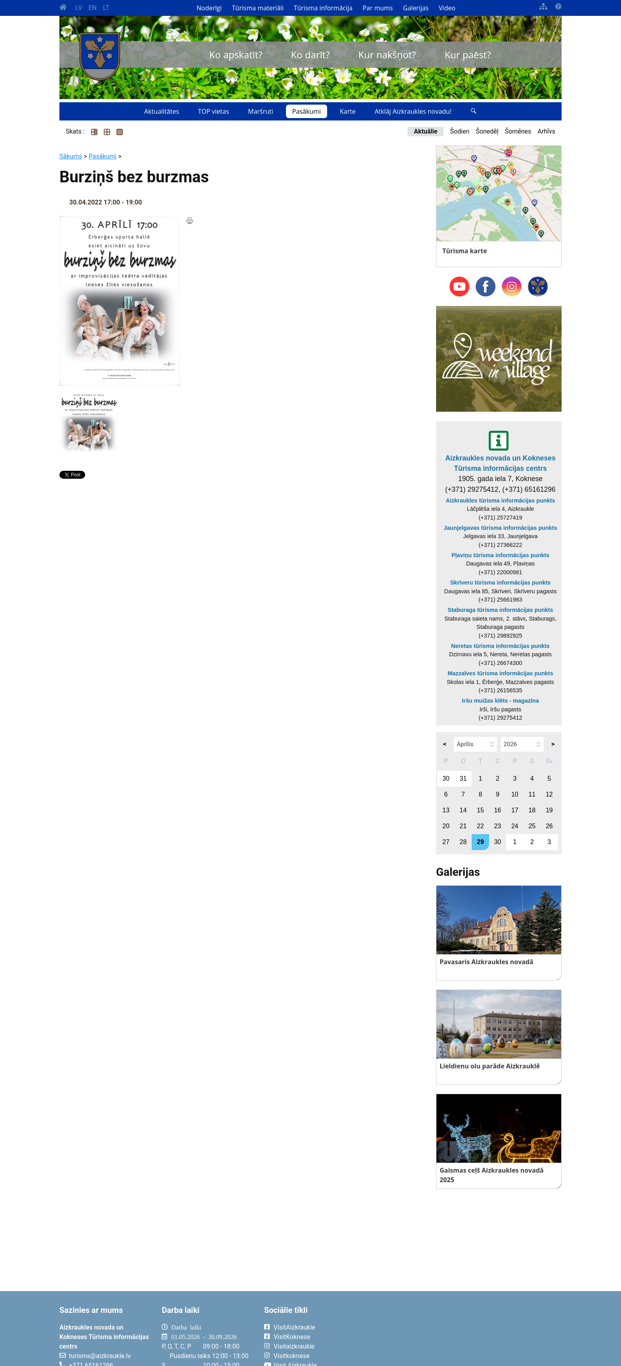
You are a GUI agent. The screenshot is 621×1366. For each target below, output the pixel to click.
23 (497, 826)
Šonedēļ (487, 131)
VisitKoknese (292, 1337)
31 (463, 778)
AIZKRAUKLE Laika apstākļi (464, 1333)
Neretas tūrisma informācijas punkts (500, 646)
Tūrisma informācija (323, 8)
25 (531, 826)
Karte (348, 111)
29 (480, 842)
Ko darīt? (310, 54)
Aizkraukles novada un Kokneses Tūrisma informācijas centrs (500, 463)
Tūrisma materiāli (258, 8)
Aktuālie (425, 131)
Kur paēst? (467, 54)
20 (446, 826)
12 (549, 794)
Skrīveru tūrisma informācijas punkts (500, 582)
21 (463, 826)
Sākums (70, 156)
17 (514, 810)
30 (446, 778)
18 (531, 810)
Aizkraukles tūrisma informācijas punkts (500, 500)
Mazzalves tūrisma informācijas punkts (500, 673)
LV (78, 7)
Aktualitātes (161, 111)
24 (514, 826)
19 (549, 810)
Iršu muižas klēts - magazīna (500, 700)
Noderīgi (209, 8)
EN (92, 7)
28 (463, 842)
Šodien (459, 131)
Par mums (378, 8)
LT (106, 7)
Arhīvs (546, 131)
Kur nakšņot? (387, 54)
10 (514, 794)
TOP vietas (213, 111)
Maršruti (260, 111)
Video (447, 8)
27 (446, 842)
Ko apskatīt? (235, 54)
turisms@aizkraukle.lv (100, 1356)
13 (446, 810)
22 (480, 826)
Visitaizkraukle (294, 1346)
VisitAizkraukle (294, 1327)
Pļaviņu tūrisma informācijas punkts (500, 555)
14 (463, 810)
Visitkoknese (292, 1356)
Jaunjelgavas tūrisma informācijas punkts (500, 528)
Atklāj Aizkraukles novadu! (413, 111)
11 (531, 794)
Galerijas (416, 8)
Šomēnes (518, 131)
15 (480, 810)
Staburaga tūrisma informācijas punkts (500, 610)
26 (549, 826)
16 (497, 810)
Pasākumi (306, 111)
